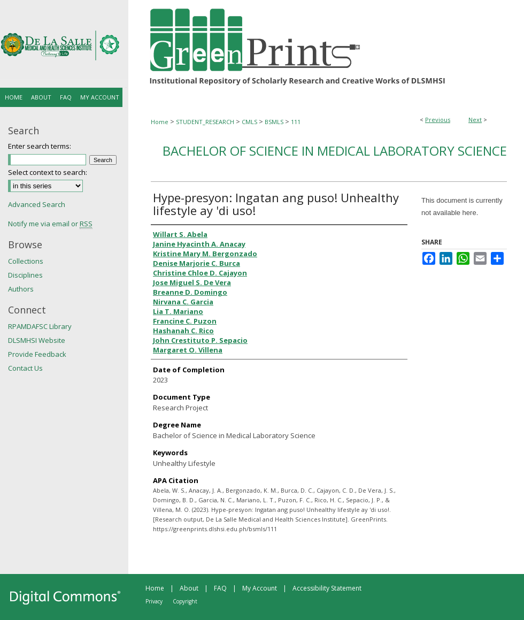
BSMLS (274, 122)
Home (159, 122)
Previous (437, 120)
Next (475, 120)
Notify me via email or (50, 223)
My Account (259, 588)
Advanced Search (36, 204)
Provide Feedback (37, 354)
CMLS (249, 122)
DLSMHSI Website (36, 340)
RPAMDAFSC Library (40, 326)
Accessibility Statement (326, 588)
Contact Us (25, 368)
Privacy (154, 601)
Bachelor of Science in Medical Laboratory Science (335, 150)
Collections (25, 261)
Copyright (185, 601)
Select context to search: (47, 172)
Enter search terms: (39, 146)
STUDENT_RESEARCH (205, 122)
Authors (21, 289)
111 (295, 122)
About (189, 588)
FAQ (220, 588)
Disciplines (25, 275)
